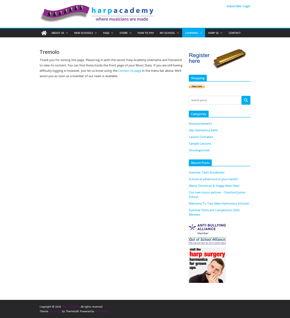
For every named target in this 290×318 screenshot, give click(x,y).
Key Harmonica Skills (203, 130)
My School (167, 33)
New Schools (83, 33)
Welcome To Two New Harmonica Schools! (219, 203)
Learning (191, 33)
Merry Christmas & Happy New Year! (214, 186)
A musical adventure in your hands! (213, 179)
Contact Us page (129, 71)
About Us (57, 33)
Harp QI (213, 33)
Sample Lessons (200, 144)
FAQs (106, 33)
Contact (235, 33)
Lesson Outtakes (201, 137)
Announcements (200, 124)
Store (123, 33)
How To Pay (146, 33)
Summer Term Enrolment (207, 172)
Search (246, 100)
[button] (66, 33)
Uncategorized (199, 150)
